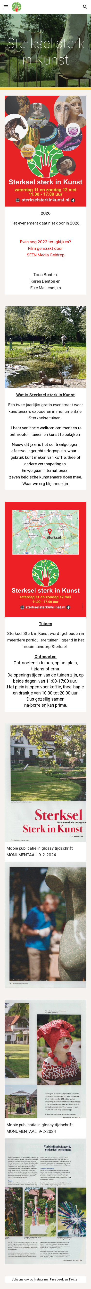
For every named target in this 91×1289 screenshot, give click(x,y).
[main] (46, 51)
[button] (6, 6)
